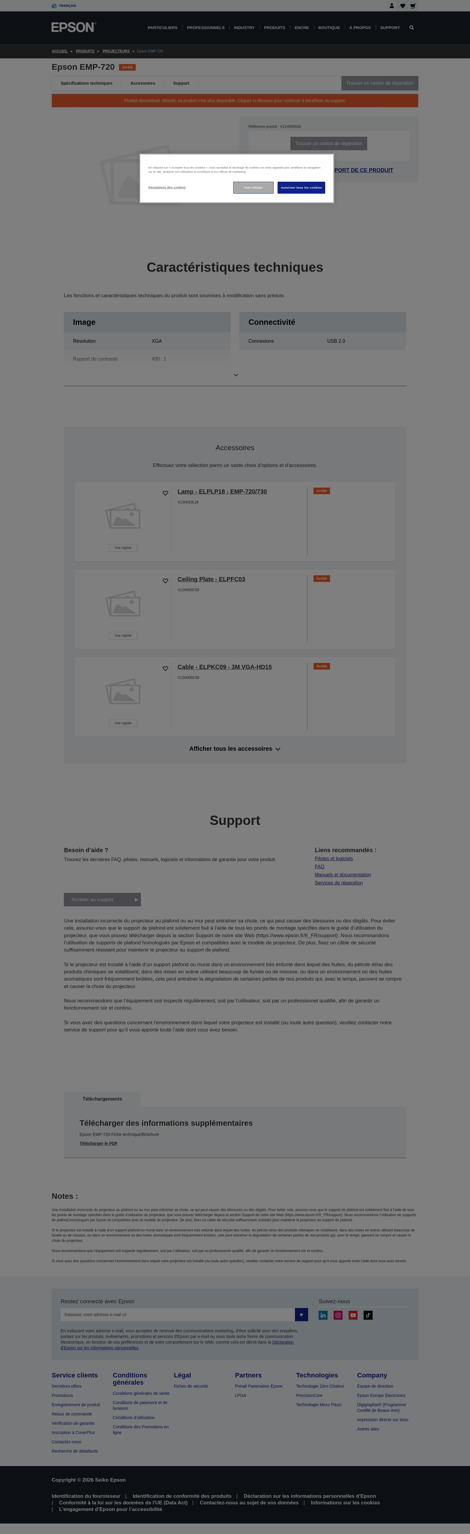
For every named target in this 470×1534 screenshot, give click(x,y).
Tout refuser (253, 187)
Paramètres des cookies (167, 187)
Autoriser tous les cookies (301, 187)
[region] (236, 179)
